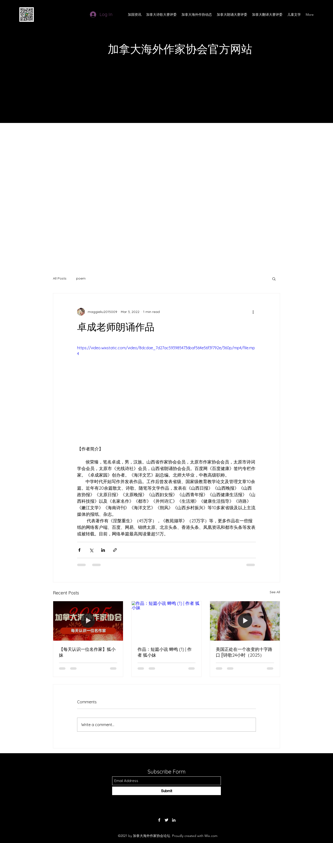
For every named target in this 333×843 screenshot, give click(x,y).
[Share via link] (115, 550)
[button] (274, 279)
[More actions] (253, 312)
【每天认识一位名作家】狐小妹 (87, 652)
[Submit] (166, 791)
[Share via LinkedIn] (103, 550)
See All (275, 592)
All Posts (59, 278)
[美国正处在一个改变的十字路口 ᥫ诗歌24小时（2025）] (245, 620)
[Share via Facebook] (79, 550)
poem (81, 278)
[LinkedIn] (173, 820)
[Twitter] (166, 820)
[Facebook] (159, 820)
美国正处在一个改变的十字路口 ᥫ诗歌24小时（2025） (244, 652)
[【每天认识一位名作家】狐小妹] (88, 620)
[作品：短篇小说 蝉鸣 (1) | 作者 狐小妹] (167, 620)
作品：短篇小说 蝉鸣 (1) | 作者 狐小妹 (165, 652)
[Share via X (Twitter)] (91, 550)
